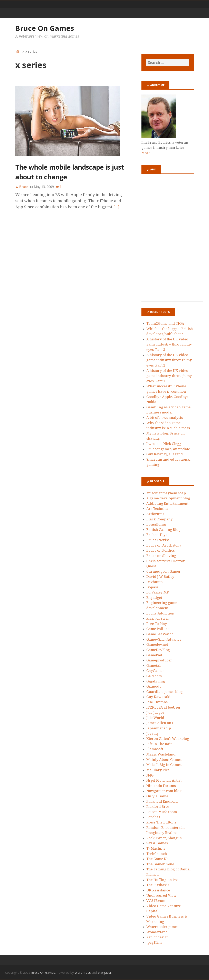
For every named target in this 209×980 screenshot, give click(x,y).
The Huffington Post (163, 880)
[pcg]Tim (154, 942)
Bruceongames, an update (168, 449)
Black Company (159, 519)
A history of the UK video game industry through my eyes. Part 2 (169, 360)
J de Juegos (155, 712)
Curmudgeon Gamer (163, 571)
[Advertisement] (172, 240)
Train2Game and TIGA (165, 323)
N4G (149, 775)
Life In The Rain (159, 744)
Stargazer (104, 972)
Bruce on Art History (163, 545)
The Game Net (158, 859)
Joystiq (152, 733)
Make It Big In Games (163, 765)
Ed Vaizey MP (157, 592)
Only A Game (157, 796)
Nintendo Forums (161, 786)
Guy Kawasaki (158, 697)
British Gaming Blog (163, 530)
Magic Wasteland (161, 754)
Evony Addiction (160, 613)
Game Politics (157, 629)
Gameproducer (159, 660)
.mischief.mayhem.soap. (166, 493)
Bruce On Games (44, 28)
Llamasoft (154, 749)
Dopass (152, 587)
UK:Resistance (158, 890)
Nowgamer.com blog (163, 791)
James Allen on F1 (161, 723)
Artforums (155, 514)
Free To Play (156, 624)
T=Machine (155, 848)
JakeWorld (155, 718)
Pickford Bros (157, 806)
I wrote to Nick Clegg (163, 444)
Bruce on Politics (160, 550)
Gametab (153, 665)
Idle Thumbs (157, 702)
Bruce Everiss (157, 540)
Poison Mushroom (161, 812)
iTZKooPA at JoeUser (163, 707)
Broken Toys (156, 535)
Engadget (154, 598)
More (145, 153)
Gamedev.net (157, 644)
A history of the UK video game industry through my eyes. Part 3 (169, 344)
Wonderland (157, 932)
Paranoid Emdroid (162, 801)
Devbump (154, 582)
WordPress (83, 972)
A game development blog (168, 498)
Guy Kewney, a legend (164, 454)
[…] (116, 206)
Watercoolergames (162, 927)
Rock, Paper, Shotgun (164, 838)
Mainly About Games (163, 760)
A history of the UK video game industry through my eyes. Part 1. (169, 376)
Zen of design (157, 937)
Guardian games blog (164, 692)
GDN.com (154, 676)
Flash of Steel (157, 618)
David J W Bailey (160, 576)
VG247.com (155, 901)
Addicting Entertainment (167, 503)
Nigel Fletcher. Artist (163, 780)
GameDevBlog (158, 650)
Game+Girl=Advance (163, 639)
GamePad (154, 655)
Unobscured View (161, 895)
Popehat (153, 817)
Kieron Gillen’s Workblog (167, 739)
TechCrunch (156, 854)
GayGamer (155, 671)
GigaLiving (155, 681)
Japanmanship (158, 728)
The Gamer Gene (160, 864)
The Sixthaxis (157, 885)
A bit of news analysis (164, 418)
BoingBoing (156, 524)
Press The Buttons (161, 822)
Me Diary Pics (157, 770)
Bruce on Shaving (161, 556)
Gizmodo (153, 686)
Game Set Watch (159, 634)
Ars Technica (157, 509)
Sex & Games (157, 843)
